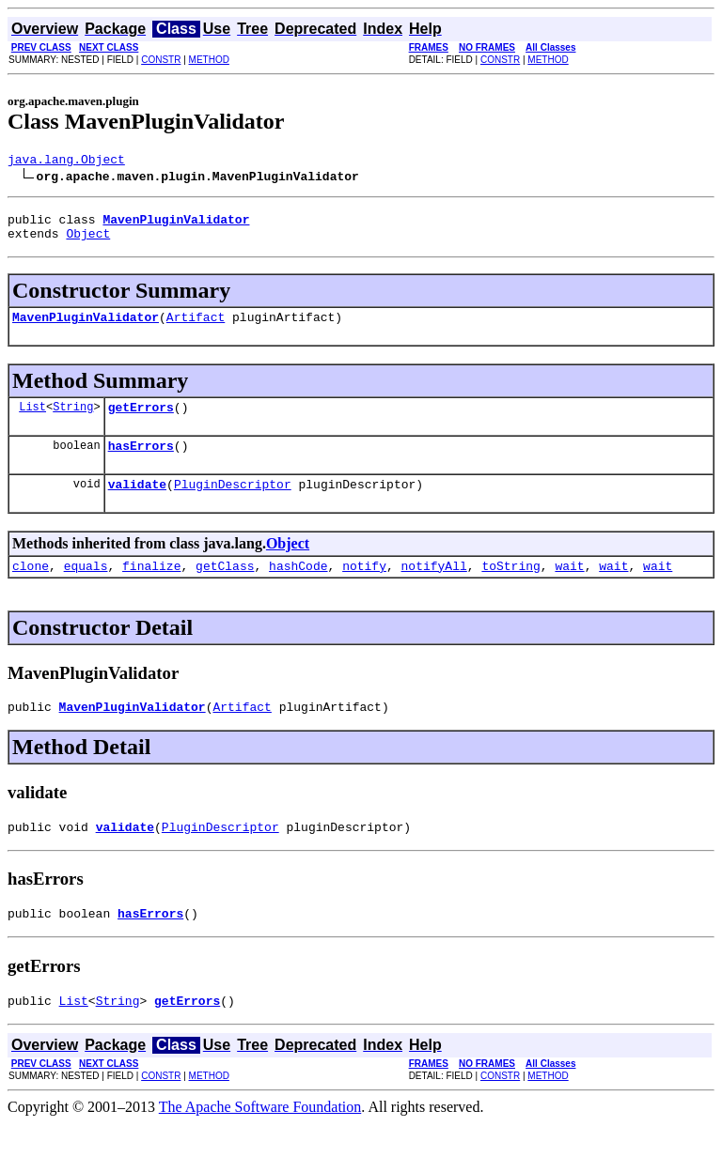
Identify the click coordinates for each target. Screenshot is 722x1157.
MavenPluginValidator (85, 327)
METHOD (209, 59)
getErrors (141, 420)
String (73, 420)
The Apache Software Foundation (260, 1141)
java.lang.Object (66, 161)
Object (88, 241)
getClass (225, 587)
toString (510, 587)
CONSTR (160, 59)
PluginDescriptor (232, 503)
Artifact (195, 327)
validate (137, 503)
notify (364, 587)
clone (30, 587)
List (32, 420)
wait (569, 587)
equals (86, 587)
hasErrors (141, 462)
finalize (151, 587)
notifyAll (434, 587)
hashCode (298, 587)
